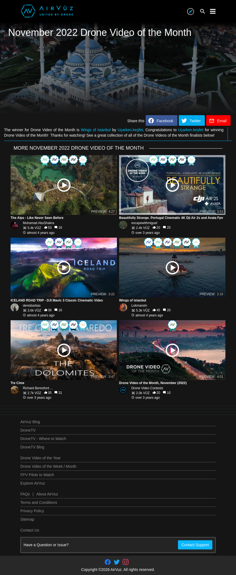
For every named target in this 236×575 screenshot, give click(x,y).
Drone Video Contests (147, 388)
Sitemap (27, 519)
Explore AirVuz (32, 483)
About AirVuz (47, 494)
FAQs (25, 494)
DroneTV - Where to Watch (43, 438)
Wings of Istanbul (96, 130)
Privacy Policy (32, 511)
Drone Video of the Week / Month (48, 466)
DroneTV (28, 430)
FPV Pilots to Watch (37, 475)
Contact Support (195, 545)
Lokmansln (139, 305)
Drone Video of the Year (40, 458)
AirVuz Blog (30, 422)
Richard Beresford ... (38, 388)
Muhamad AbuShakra (38, 223)
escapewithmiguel (144, 223)
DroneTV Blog (32, 447)
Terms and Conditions (38, 502)
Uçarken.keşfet (130, 130)
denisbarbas (31, 305)
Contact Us (29, 530)
